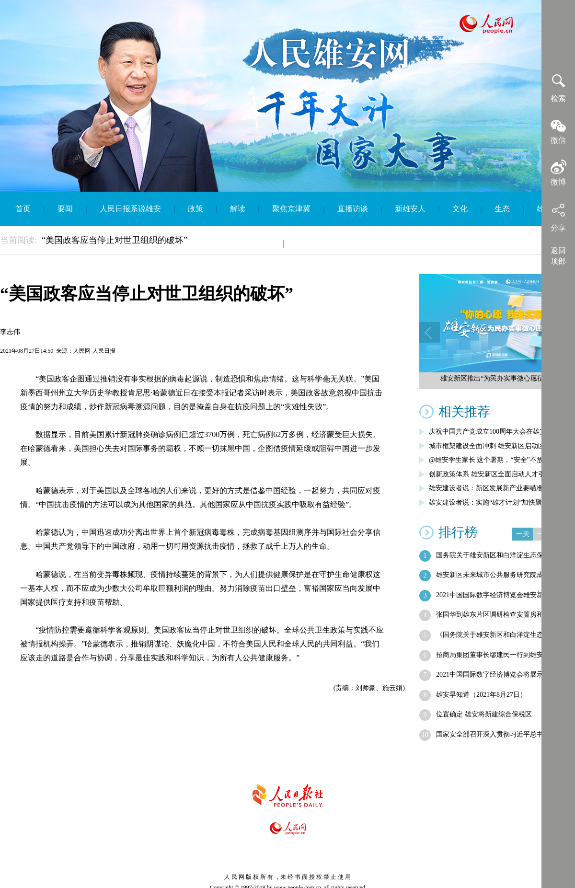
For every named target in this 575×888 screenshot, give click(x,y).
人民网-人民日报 (94, 350)
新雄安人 (410, 209)
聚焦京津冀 (291, 209)
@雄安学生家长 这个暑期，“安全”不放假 (489, 459)
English (309, 243)
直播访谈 (352, 209)
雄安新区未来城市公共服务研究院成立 (493, 574)
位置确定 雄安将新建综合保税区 (484, 714)
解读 (237, 209)
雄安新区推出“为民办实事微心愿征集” (496, 378)
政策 (195, 209)
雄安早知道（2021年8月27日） (481, 694)
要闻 (65, 209)
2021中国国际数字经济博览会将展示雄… (496, 674)
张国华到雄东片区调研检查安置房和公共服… (503, 614)
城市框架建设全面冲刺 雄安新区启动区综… (493, 446)
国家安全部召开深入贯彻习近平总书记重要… (503, 734)
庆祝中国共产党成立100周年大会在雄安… (491, 431)
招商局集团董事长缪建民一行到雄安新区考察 (503, 654)
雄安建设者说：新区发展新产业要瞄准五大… (496, 488)
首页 (23, 209)
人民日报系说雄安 (130, 209)
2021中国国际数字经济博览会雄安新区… (496, 595)
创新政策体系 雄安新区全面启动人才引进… (493, 474)
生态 (502, 209)
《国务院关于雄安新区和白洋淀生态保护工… (503, 634)
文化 (460, 209)
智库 (262, 243)
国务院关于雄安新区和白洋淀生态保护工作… (503, 555)
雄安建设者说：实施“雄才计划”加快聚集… (492, 502)
